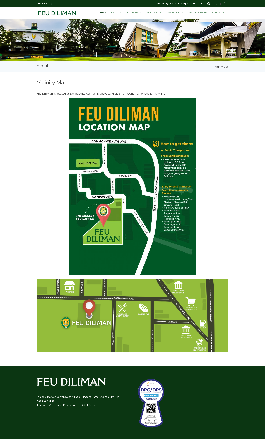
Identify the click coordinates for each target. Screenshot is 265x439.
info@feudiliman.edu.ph (175, 3)
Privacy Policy (44, 3)
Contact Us (94, 405)
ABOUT (114, 12)
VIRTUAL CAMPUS (198, 12)
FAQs (83, 405)
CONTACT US (219, 12)
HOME (102, 12)
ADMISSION (133, 12)
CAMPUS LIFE (174, 12)
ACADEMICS (153, 12)
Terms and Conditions (49, 405)
